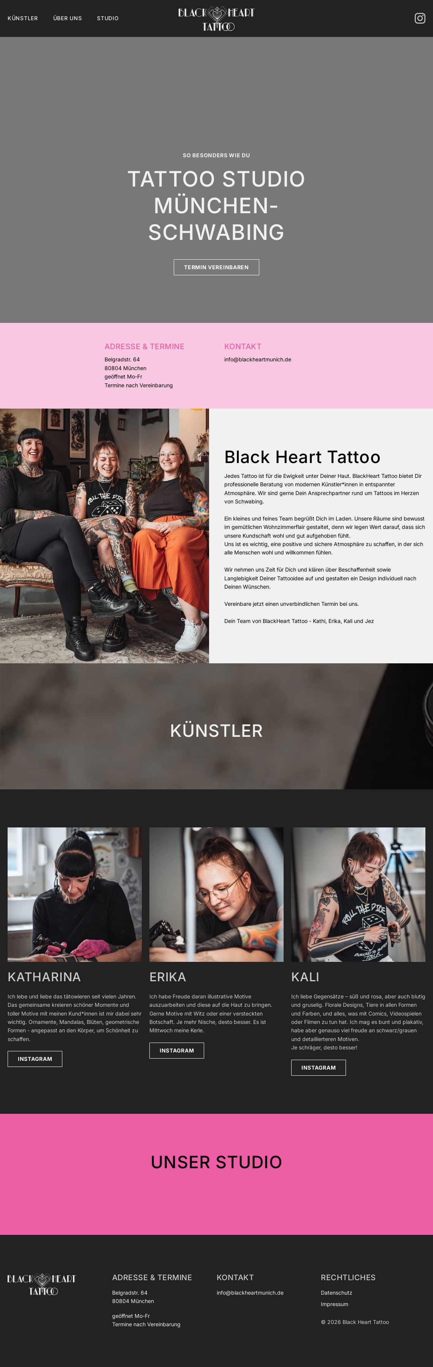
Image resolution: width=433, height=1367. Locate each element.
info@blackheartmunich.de (257, 359)
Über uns (67, 18)
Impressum (334, 1304)
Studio (108, 18)
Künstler (23, 18)
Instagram (35, 1059)
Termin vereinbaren (216, 267)
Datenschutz (336, 1292)
